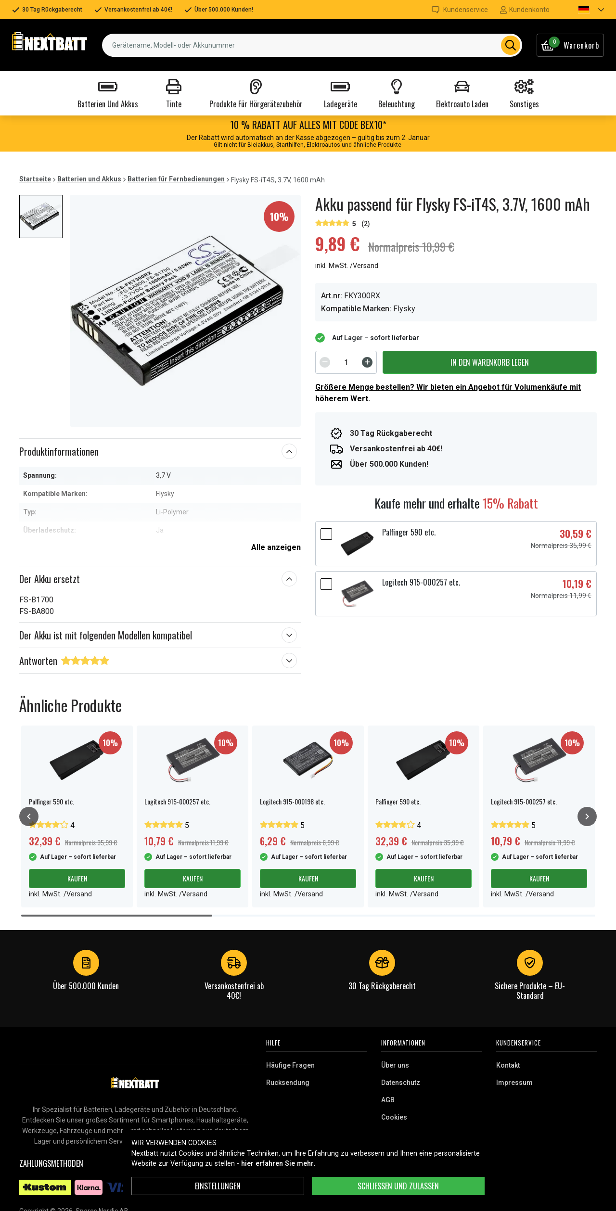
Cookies (394, 1117)
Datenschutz (400, 1082)
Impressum (514, 1082)
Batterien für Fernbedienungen (176, 179)
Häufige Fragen (290, 1065)
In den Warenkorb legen (489, 362)
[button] (583, 9)
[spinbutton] (346, 362)
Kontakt (508, 1065)
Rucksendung (287, 1082)
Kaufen (77, 878)
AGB (388, 1100)
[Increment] (367, 362)
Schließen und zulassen (398, 1186)
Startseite (35, 179)
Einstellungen (218, 1186)
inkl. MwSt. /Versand (346, 266)
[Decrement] (325, 362)
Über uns (395, 1065)
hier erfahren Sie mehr (277, 1164)
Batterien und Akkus (89, 179)
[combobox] (312, 45)
